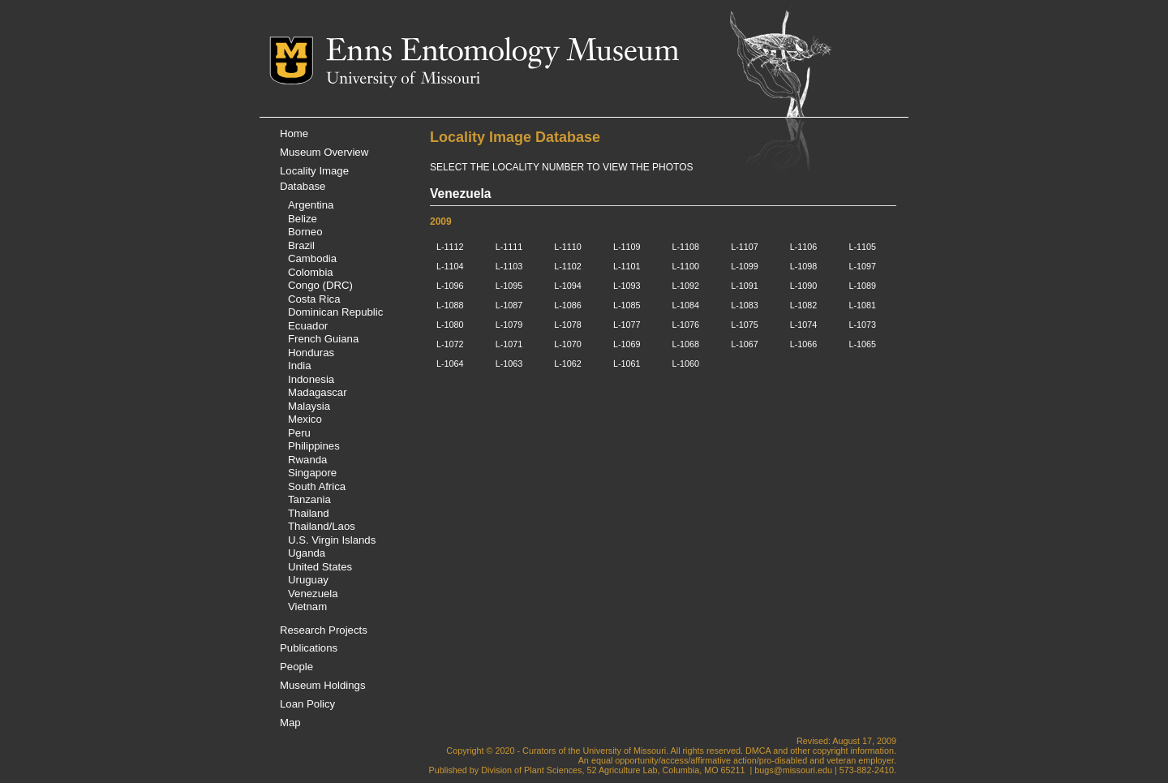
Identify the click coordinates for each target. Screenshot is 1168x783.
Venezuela (313, 593)
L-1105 (862, 247)
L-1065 (862, 344)
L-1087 (509, 305)
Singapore (312, 473)
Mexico (305, 419)
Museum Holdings (323, 685)
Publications (308, 648)
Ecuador (308, 326)
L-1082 (804, 305)
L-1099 (744, 266)
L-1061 (627, 363)
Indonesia (311, 379)
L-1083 (744, 305)
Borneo (305, 232)
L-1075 (744, 324)
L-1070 (568, 344)
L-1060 (686, 363)
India (299, 365)
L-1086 (568, 305)
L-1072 (450, 344)
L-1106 (804, 247)
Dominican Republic (335, 312)
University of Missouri (403, 79)
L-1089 (862, 285)
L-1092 (686, 285)
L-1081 (862, 305)
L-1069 (627, 344)
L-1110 (568, 247)
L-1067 (744, 344)
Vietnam (307, 606)
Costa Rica (314, 299)
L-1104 (450, 266)
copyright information (853, 750)
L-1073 (862, 324)
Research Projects (323, 630)
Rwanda (307, 460)
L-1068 (686, 344)
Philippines (314, 446)
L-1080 (450, 324)
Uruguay (308, 580)
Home (294, 133)
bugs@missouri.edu (793, 770)
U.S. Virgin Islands (332, 540)
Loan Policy (307, 704)
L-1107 (744, 247)
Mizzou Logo (297, 60)
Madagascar (317, 392)
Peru (299, 433)
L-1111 (509, 247)
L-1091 (744, 285)
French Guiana (323, 339)
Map (290, 722)
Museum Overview (324, 152)
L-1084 (686, 305)
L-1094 (568, 285)
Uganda (306, 553)
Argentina (310, 205)
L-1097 (862, 266)
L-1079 (509, 324)
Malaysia (309, 406)
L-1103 (509, 266)
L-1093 (627, 285)
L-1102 (568, 266)
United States (320, 567)
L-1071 (509, 344)
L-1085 (627, 305)
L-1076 (686, 324)
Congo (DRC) (320, 285)
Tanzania (309, 499)
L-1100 (686, 266)
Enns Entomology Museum (502, 53)
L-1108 (686, 247)
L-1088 (450, 305)
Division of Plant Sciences (531, 770)
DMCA (758, 750)
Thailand (308, 513)
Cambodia (312, 258)
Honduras (311, 352)
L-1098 (804, 266)
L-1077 (627, 324)
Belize (302, 219)
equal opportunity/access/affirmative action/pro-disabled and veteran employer (742, 760)
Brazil (301, 245)
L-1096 (450, 285)
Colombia (310, 272)
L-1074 (804, 324)
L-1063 (509, 363)
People (296, 666)
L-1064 (450, 363)
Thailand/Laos (321, 526)
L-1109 (627, 247)
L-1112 (450, 247)
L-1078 (568, 324)
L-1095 (509, 285)
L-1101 (627, 266)
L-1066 (804, 344)
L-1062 (568, 363)
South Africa (317, 486)
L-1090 (804, 285)
